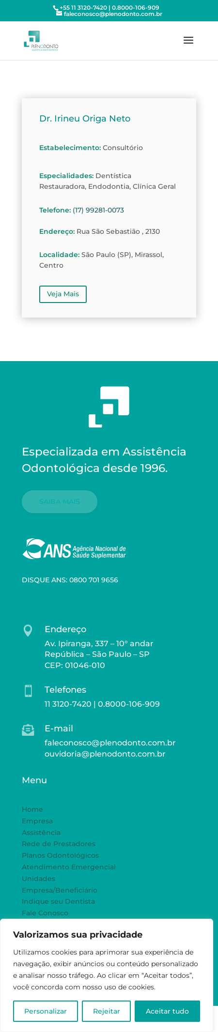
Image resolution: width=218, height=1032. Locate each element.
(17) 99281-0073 (98, 210)
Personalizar (45, 1011)
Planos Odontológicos (60, 855)
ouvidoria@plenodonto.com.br (105, 754)
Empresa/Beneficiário (59, 890)
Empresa (37, 821)
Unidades (38, 878)
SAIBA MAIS (59, 501)
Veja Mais (63, 293)
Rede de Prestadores (58, 843)
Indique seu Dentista (58, 901)
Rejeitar (106, 1011)
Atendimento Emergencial (69, 867)
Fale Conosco (45, 913)
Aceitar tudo (167, 1011)
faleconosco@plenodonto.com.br (110, 742)
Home (32, 809)
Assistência (41, 832)
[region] (106, 975)
